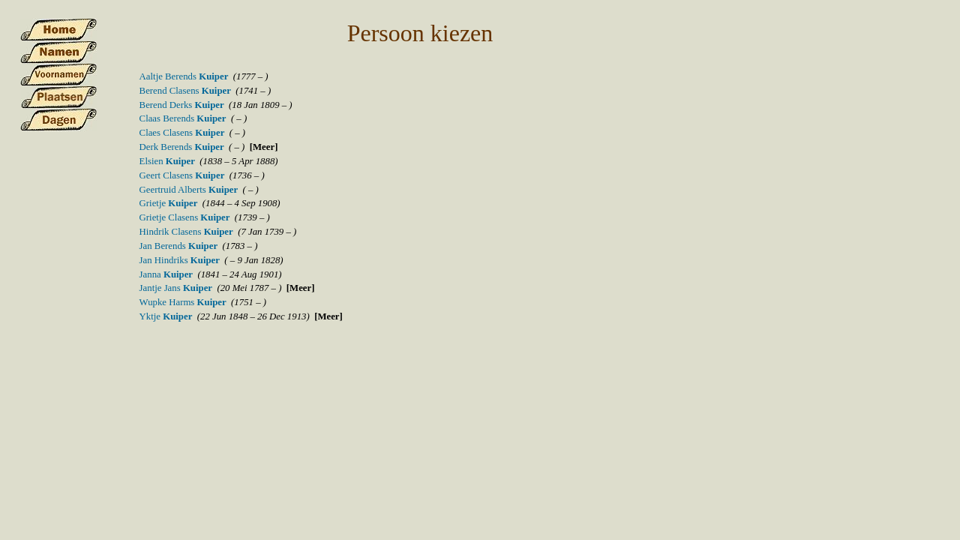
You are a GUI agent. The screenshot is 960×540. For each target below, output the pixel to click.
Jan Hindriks (180, 260)
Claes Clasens (182, 133)
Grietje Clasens (185, 217)
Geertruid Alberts (189, 189)
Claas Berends (183, 118)
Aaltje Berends (184, 76)
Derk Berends (182, 147)
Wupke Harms (183, 302)
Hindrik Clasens (186, 231)
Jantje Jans (176, 288)
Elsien (167, 161)
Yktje (166, 316)
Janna (166, 274)
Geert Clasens (182, 175)
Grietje (169, 203)
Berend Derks (182, 105)
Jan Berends (179, 246)
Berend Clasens (185, 91)
